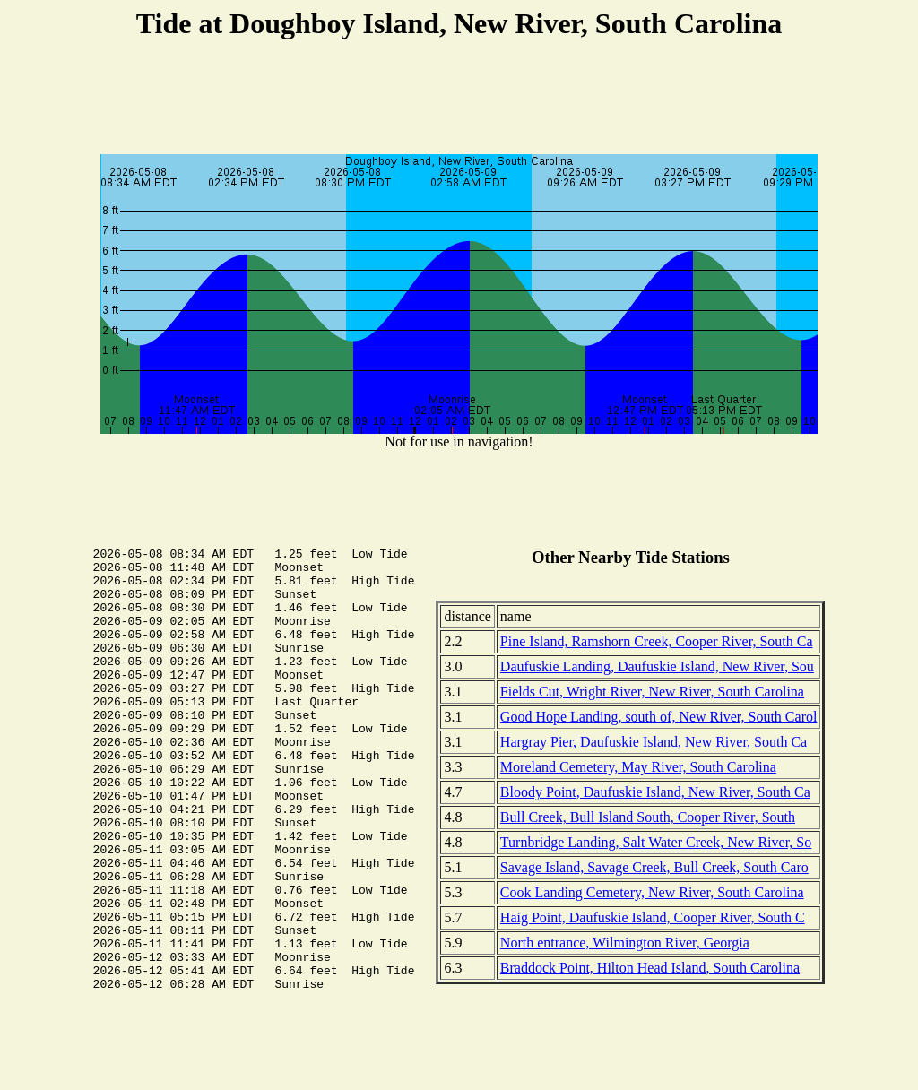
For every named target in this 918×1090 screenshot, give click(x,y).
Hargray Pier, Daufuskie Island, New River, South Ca (653, 741)
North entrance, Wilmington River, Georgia (624, 942)
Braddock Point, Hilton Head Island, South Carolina (650, 967)
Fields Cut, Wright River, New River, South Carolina (652, 691)
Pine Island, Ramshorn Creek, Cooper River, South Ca (656, 641)
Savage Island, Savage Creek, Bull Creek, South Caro (654, 867)
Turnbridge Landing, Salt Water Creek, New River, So (655, 842)
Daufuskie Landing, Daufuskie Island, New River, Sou (657, 666)
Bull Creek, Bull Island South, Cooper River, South (647, 817)
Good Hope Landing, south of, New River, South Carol (659, 716)
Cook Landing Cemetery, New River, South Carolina (652, 892)
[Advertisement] (459, 99)
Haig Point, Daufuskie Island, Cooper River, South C (652, 917)
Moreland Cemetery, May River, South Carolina (638, 766)
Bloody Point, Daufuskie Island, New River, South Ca (655, 792)
